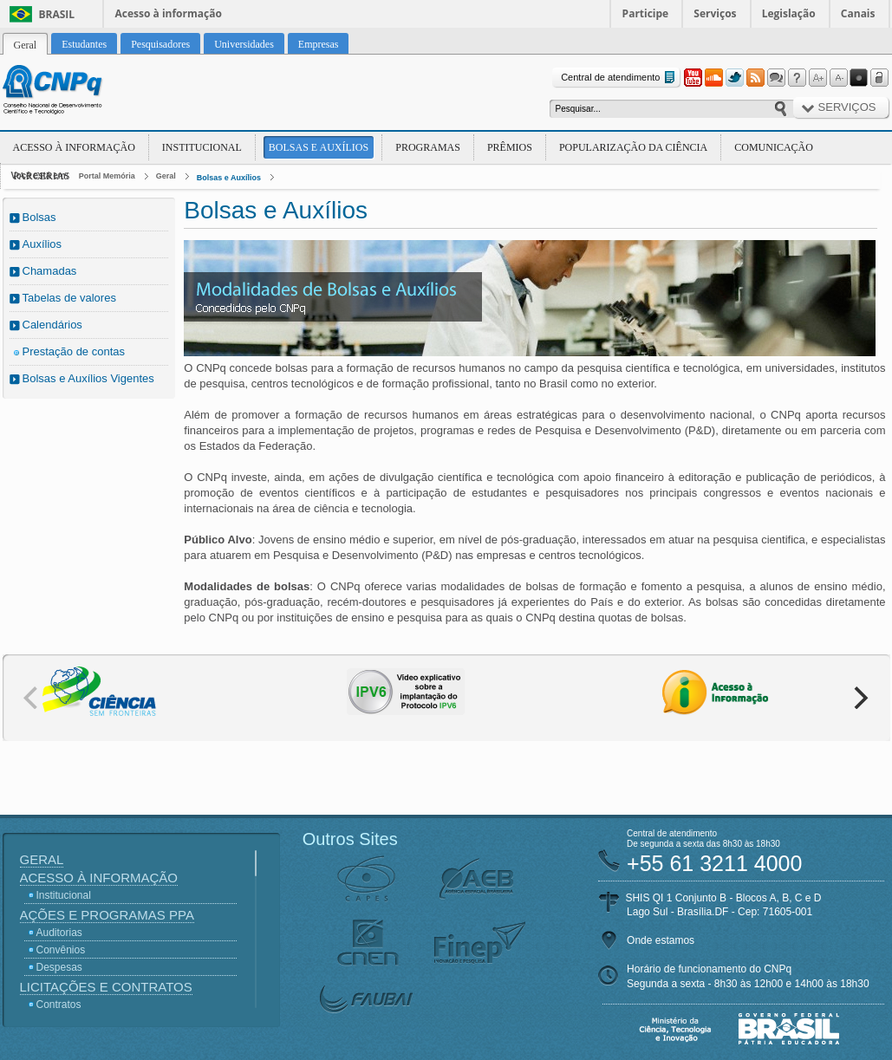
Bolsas (39, 217)
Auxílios (42, 243)
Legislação (789, 13)
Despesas (59, 967)
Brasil (57, 14)
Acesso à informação (168, 13)
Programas (427, 147)
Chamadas (50, 270)
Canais (858, 13)
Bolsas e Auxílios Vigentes (88, 378)
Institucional (202, 147)
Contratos (58, 1004)
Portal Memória (107, 176)
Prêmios (509, 147)
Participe (645, 13)
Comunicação (773, 147)
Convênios (61, 950)
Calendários (52, 324)
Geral (166, 176)
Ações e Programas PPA (107, 914)
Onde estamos (660, 940)
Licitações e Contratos (106, 986)
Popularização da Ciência (633, 147)
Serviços (714, 13)
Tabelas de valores (69, 297)
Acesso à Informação (74, 147)
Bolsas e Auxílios (318, 147)
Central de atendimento (619, 77)
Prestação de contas (74, 351)
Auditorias (59, 933)
